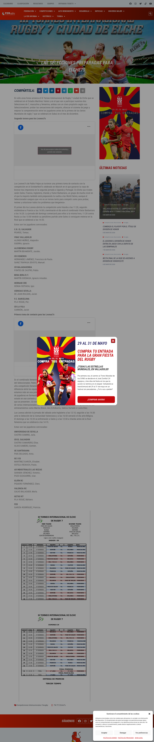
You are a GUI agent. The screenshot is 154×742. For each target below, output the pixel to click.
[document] (77, 371)
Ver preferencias (142, 733)
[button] (149, 714)
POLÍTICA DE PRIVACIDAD (126, 738)
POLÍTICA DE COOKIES (110, 738)
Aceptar (104, 733)
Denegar (123, 733)
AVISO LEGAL (139, 738)
